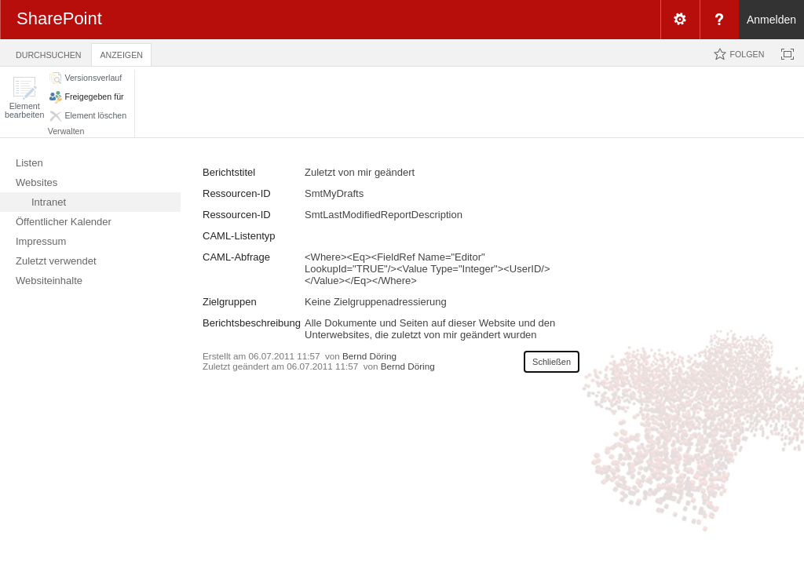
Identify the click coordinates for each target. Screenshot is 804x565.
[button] (24, 98)
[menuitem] (680, 19)
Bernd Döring (369, 356)
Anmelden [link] (771, 19)
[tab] (48, 52)
